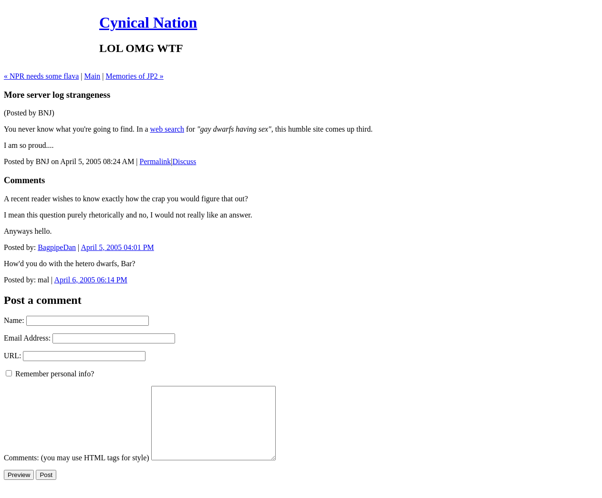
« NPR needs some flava (41, 76)
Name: (14, 320)
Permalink (155, 161)
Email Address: (27, 338)
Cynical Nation (148, 22)
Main (92, 76)
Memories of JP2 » (135, 76)
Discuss (185, 161)
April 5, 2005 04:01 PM (117, 247)
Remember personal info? (50, 374)
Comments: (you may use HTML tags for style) (76, 472)
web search (167, 129)
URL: (12, 356)
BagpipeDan (57, 247)
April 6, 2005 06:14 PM (90, 280)
